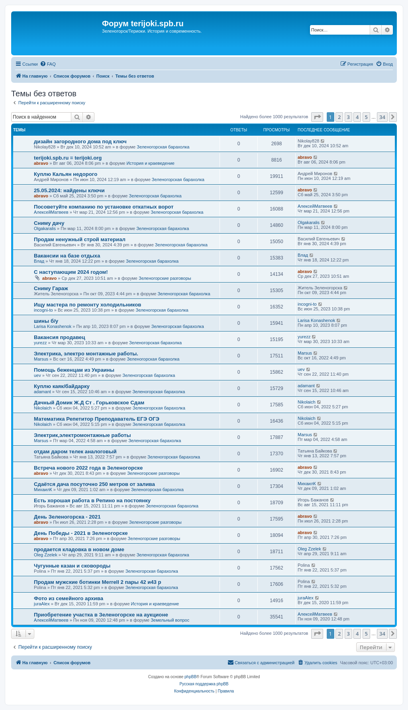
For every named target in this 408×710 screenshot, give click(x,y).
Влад (39, 261)
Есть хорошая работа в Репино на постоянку (92, 500)
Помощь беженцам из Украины (74, 370)
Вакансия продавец (59, 337)
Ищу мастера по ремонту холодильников (87, 305)
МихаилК (43, 489)
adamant (42, 391)
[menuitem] (48, 64)
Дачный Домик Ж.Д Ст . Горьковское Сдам (89, 403)
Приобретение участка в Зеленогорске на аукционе (101, 615)
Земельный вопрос (170, 620)
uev (37, 375)
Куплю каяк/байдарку (62, 386)
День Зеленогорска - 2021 (67, 517)
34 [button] (382, 117)
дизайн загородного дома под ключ (80, 141)
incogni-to (43, 310)
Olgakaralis (45, 228)
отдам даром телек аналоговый (75, 451)
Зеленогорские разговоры (165, 278)
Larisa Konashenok (52, 326)
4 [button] (357, 117)
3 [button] (348, 117)
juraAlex (42, 603)
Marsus (41, 359)
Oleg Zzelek (45, 554)
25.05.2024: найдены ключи (69, 190)
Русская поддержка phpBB (203, 684)
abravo (41, 163)
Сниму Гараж (51, 288)
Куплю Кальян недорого (65, 174)
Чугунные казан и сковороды (72, 566)
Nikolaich (43, 408)
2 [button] (339, 117)
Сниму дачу (49, 223)
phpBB (190, 677)
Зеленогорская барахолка (163, 146)
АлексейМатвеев (51, 212)
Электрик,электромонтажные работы (82, 435)
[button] (317, 117)
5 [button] (366, 117)
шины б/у (46, 321)
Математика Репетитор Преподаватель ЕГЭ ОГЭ (96, 419)
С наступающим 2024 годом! (71, 272)
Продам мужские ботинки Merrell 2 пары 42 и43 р (97, 582)
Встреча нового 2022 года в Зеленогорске (88, 468)
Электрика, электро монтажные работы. (86, 354)
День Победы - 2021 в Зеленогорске (81, 533)
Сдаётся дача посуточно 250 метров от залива (94, 484)
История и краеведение (150, 163)
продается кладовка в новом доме (79, 549)
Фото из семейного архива (68, 598)
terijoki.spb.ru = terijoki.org (68, 158)
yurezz (40, 342)
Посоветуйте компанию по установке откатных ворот (103, 207)
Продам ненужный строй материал (80, 239)
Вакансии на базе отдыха (67, 256)
